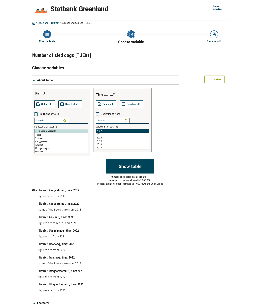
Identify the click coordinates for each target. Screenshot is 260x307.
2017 (122, 147)
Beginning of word (49, 114)
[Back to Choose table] (47, 37)
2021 (122, 134)
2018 (122, 144)
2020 (122, 137)
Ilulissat (61, 151)
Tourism (55, 23)
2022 (122, 131)
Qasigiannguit (61, 148)
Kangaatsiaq (61, 141)
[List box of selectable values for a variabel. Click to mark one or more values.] (61, 143)
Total (61, 134)
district (40, 93)
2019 (122, 141)
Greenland (43, 23)
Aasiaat (61, 144)
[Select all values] (44, 104)
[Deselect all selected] (70, 104)
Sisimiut (61, 138)
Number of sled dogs (77, 23)
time (99, 95)
